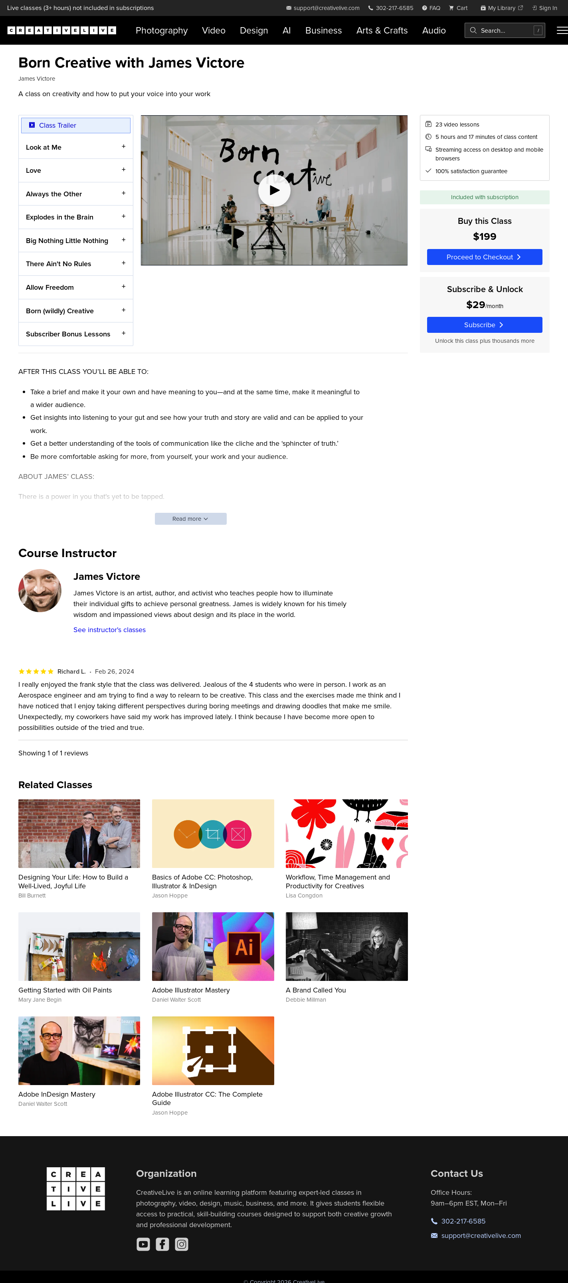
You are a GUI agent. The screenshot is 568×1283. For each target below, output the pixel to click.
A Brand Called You (316, 990)
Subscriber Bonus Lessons (68, 334)
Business (323, 30)
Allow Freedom (50, 287)
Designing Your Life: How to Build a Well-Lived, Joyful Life (73, 881)
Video (214, 30)
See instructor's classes (109, 630)
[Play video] (274, 190)
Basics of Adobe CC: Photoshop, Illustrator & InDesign (202, 881)
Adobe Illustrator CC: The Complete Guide (207, 1098)
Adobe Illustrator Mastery (191, 990)
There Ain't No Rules (58, 264)
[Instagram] (181, 1244)
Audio (434, 30)
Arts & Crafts (382, 30)
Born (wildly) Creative (60, 310)
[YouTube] (143, 1244)
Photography (162, 30)
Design (254, 30)
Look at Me (43, 147)
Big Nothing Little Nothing (67, 240)
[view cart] (460, 7)
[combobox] (505, 30)
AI (287, 30)
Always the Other (54, 193)
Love (33, 170)
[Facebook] (162, 1244)
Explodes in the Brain (59, 217)
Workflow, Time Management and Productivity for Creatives (338, 881)
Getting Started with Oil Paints (65, 990)
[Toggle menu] (562, 30)
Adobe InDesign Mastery (56, 1094)
